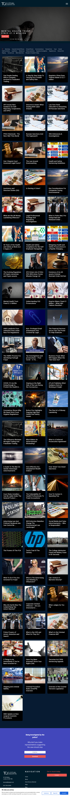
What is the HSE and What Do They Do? (33, 633)
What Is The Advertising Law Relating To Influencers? (35, 580)
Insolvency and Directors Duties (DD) (11, 189)
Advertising (7, 49)
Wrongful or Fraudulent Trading (32, 52)
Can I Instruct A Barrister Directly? (55, 579)
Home (26, 776)
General (60, 49)
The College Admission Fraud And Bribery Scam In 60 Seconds (57, 552)
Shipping (4, 52)
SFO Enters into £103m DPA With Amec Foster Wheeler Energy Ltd (34, 274)
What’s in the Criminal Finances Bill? (57, 633)
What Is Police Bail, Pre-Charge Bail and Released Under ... (57, 218)
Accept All (64, 793)
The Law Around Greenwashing (32, 162)
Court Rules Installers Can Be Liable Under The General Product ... (12, 496)
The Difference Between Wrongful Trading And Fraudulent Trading (12, 442)
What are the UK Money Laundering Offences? (12, 217)
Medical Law (21, 51)
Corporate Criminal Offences (18, 49)
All (2, 49)
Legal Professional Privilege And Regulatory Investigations (33, 219)
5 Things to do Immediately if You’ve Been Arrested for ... (11, 661)
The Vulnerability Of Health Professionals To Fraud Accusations (35, 496)
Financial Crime (49, 49)
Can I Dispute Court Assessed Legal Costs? (12, 162)
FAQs (26, 784)
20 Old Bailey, (6, 777)
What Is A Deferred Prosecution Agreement (57, 441)
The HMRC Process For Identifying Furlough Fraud (12, 358)
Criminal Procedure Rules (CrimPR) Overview (33, 689)
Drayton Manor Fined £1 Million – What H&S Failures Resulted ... (58, 303)
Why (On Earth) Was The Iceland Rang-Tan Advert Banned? (12, 607)
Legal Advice (14, 51)
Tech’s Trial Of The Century (33, 551)
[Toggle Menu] (67, 3)
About (26, 779)
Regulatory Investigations (41, 51)
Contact (57, 775)
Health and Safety (6, 51)
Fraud (55, 49)
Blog (26, 787)
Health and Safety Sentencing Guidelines (57, 162)
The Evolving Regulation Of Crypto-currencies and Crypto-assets (12, 274)
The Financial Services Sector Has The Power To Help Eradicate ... (57, 331)
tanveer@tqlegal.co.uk (8, 782)
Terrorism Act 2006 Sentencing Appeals (56, 660)
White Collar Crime (20, 52)
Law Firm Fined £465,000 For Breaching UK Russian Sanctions (57, 107)
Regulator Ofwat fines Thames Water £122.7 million (57, 78)
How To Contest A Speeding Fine (55, 495)
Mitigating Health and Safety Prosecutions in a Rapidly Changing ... (57, 247)
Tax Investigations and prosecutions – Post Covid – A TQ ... (34, 358)
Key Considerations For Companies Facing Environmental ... (57, 190)
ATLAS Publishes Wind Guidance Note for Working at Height (57, 385)
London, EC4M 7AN (7, 779)
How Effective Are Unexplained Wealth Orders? (33, 469)
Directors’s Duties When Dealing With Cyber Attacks (35, 107)
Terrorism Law (11, 52)
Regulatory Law (52, 51)
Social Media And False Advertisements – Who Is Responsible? (57, 523)
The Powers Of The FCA (12, 550)
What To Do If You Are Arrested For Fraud (11, 579)
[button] (10, 39)
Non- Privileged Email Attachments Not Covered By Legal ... (34, 331)
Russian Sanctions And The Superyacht (34, 135)
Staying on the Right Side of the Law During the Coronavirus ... (34, 385)
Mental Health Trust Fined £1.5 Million (10, 302)
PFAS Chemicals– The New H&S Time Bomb (11, 135)
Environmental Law (39, 49)
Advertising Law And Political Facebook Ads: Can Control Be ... (12, 523)
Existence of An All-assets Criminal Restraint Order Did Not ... (57, 275)
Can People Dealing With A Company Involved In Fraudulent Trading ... (11, 78)
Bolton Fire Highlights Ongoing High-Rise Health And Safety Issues (34, 413)
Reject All (55, 793)
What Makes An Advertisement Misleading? (32, 442)
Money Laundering (30, 51)
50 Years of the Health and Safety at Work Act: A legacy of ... (12, 247)
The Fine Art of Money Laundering (57, 411)
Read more (5, 36)
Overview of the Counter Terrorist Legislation (57, 688)
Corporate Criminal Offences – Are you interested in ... (33, 606)
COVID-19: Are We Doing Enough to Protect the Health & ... (11, 385)
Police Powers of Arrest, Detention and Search (11, 634)
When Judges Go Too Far (56, 606)
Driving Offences (29, 49)
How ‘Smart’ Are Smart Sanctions (57, 468)
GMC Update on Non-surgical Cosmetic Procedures (11, 716)
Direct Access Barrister (30, 782)
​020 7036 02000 (7, 785)
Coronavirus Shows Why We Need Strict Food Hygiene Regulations (12, 412)
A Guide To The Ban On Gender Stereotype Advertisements (11, 469)
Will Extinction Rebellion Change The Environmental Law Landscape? (35, 524)
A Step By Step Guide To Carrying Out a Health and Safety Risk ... (35, 78)
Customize (46, 793)
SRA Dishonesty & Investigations (55, 135)
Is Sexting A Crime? (33, 188)
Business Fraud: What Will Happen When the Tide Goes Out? (57, 358)
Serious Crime (61, 51)
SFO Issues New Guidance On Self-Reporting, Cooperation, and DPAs (12, 108)
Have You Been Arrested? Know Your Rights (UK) (34, 661)
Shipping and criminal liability (11, 688)
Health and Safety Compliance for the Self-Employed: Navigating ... (35, 247)
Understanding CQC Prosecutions (33, 302)
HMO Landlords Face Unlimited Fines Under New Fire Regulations (11, 331)
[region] (35, 792)
